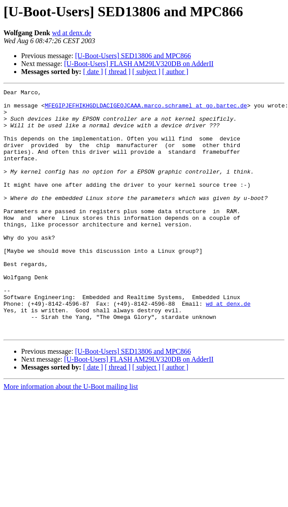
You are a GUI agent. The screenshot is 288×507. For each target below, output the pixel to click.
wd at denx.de (71, 33)
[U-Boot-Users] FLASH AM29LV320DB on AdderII (139, 63)
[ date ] (93, 71)
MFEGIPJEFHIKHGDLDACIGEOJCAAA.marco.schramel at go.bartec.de (146, 109)
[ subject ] (146, 71)
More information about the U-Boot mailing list (71, 435)
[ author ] (175, 71)
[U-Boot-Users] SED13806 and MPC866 (133, 55)
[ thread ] (118, 71)
